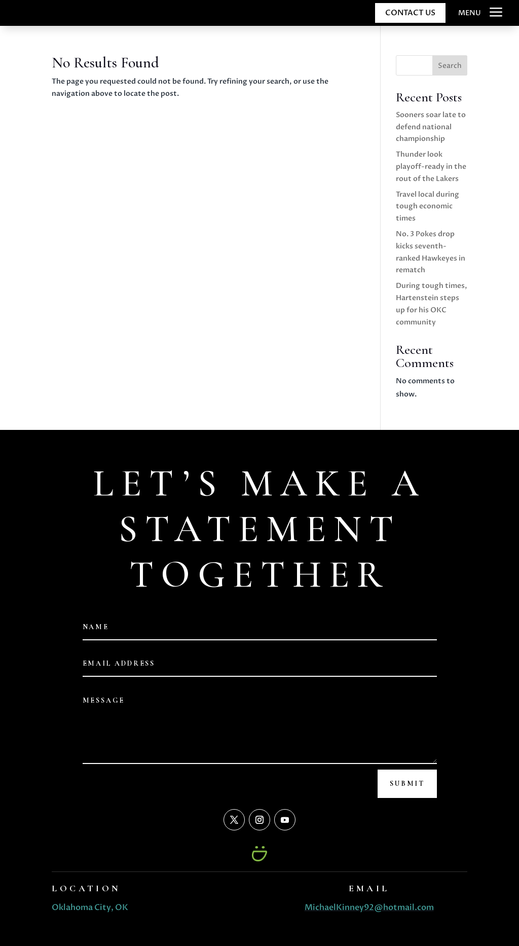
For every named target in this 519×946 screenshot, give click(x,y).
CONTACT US (410, 13)
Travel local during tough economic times (427, 207)
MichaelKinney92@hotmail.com (369, 907)
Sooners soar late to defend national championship (431, 127)
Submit (407, 783)
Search (450, 65)
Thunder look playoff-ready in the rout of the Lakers (431, 167)
